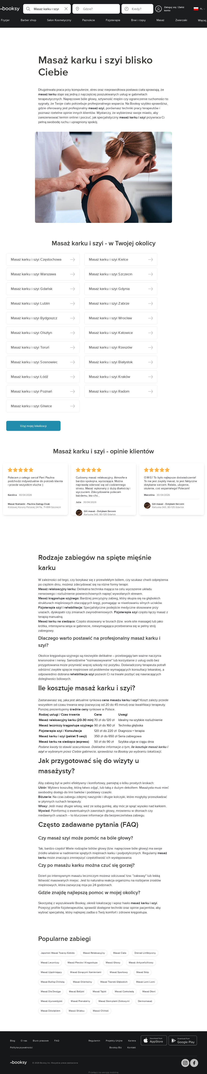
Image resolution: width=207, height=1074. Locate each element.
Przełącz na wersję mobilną (103, 1072)
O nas (24, 1040)
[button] (47, 9)
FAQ (56, 1040)
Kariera (132, 1040)
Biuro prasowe (41, 1040)
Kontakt (131, 1047)
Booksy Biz (115, 1047)
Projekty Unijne (114, 1040)
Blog (12, 1040)
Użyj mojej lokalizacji (33, 426)
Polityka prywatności (21, 1047)
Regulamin (94, 1040)
